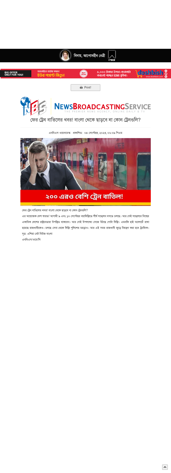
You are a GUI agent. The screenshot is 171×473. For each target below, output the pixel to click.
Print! (85, 87)
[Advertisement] (85, 23)
